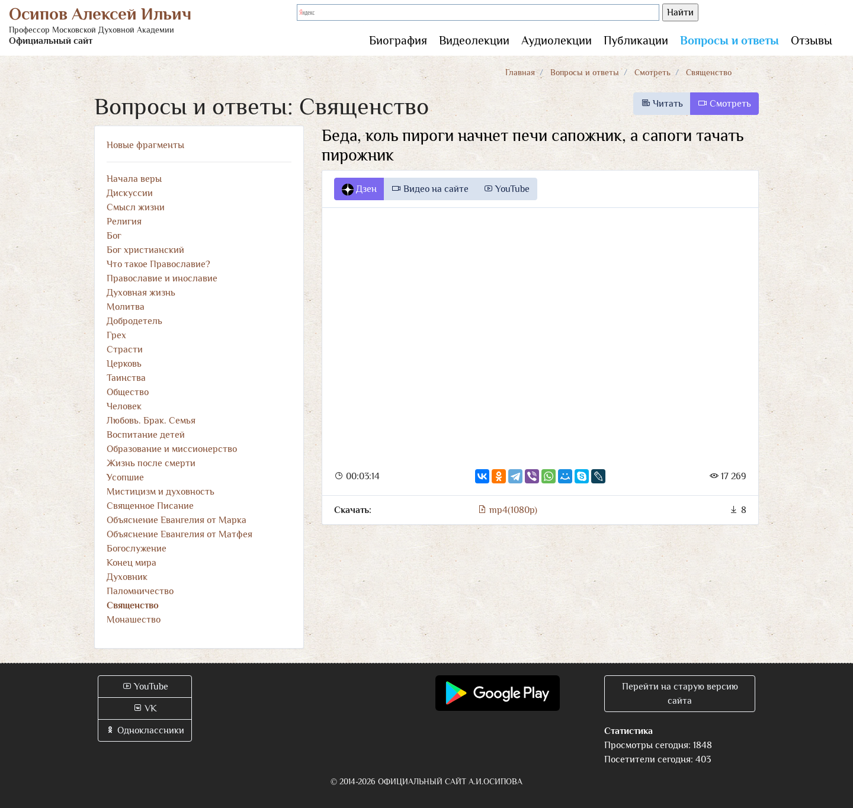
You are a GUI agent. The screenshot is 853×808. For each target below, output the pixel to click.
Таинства (126, 378)
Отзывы (811, 40)
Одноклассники (144, 730)
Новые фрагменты (145, 145)
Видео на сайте (430, 189)
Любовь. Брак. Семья (151, 420)
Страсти (125, 349)
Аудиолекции (556, 40)
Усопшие (125, 477)
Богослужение (136, 548)
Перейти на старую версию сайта (680, 693)
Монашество (134, 619)
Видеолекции (474, 40)
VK (145, 708)
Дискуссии (130, 193)
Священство (709, 72)
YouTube (506, 189)
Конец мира (131, 562)
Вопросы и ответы (729, 40)
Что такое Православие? (158, 264)
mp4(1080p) (507, 510)
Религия (124, 221)
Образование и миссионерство (172, 449)
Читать (662, 103)
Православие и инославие (162, 278)
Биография (398, 40)
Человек (124, 406)
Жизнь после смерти (151, 463)
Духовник (127, 577)
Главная (520, 72)
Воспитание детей (146, 434)
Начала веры (134, 179)
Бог (114, 235)
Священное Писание (150, 506)
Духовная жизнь (141, 292)
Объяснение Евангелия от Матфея (179, 534)
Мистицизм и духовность (160, 491)
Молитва (126, 307)
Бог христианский (145, 250)
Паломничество (140, 591)
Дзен (359, 189)
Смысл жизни (136, 207)
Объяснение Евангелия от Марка (176, 520)
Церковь (124, 363)
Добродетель (134, 321)
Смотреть (652, 72)
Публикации (636, 40)
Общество (128, 392)
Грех (116, 335)
